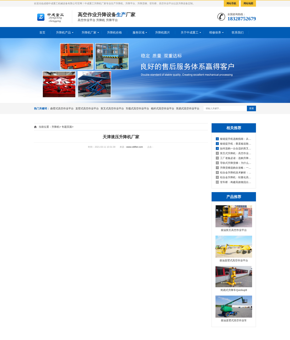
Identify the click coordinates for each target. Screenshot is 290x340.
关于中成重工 (189, 32)
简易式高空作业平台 (187, 108)
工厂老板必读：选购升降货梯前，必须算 (234, 158)
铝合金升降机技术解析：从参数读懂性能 (234, 172)
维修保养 (215, 32)
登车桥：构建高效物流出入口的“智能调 (234, 182)
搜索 (251, 108)
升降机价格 (114, 32)
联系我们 (238, 32)
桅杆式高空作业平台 (162, 108)
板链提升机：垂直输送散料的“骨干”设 (234, 143)
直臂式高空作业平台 (87, 108)
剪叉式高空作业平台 (112, 108)
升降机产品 (63, 32)
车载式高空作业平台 (137, 108)
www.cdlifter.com (134, 147)
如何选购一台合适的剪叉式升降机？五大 (234, 148)
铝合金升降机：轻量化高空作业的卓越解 (234, 177)
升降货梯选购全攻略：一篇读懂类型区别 (234, 167)
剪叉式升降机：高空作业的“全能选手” (234, 153)
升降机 (55, 126)
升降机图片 (162, 32)
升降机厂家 (89, 32)
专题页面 (67, 126)
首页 (42, 32)
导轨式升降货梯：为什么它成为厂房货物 (234, 162)
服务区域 (138, 32)
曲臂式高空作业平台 (62, 108)
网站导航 (231, 3)
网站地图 (248, 3)
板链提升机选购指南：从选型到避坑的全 (234, 138)
